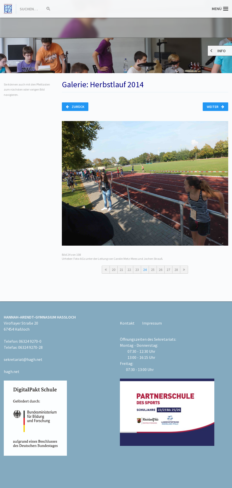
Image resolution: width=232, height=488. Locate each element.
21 (121, 269)
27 (168, 269)
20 (113, 269)
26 (160, 269)
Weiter (215, 106)
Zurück (75, 106)
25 (152, 269)
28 (176, 269)
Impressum (152, 323)
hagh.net (11, 371)
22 (129, 269)
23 (137, 269)
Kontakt (127, 323)
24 (145, 269)
